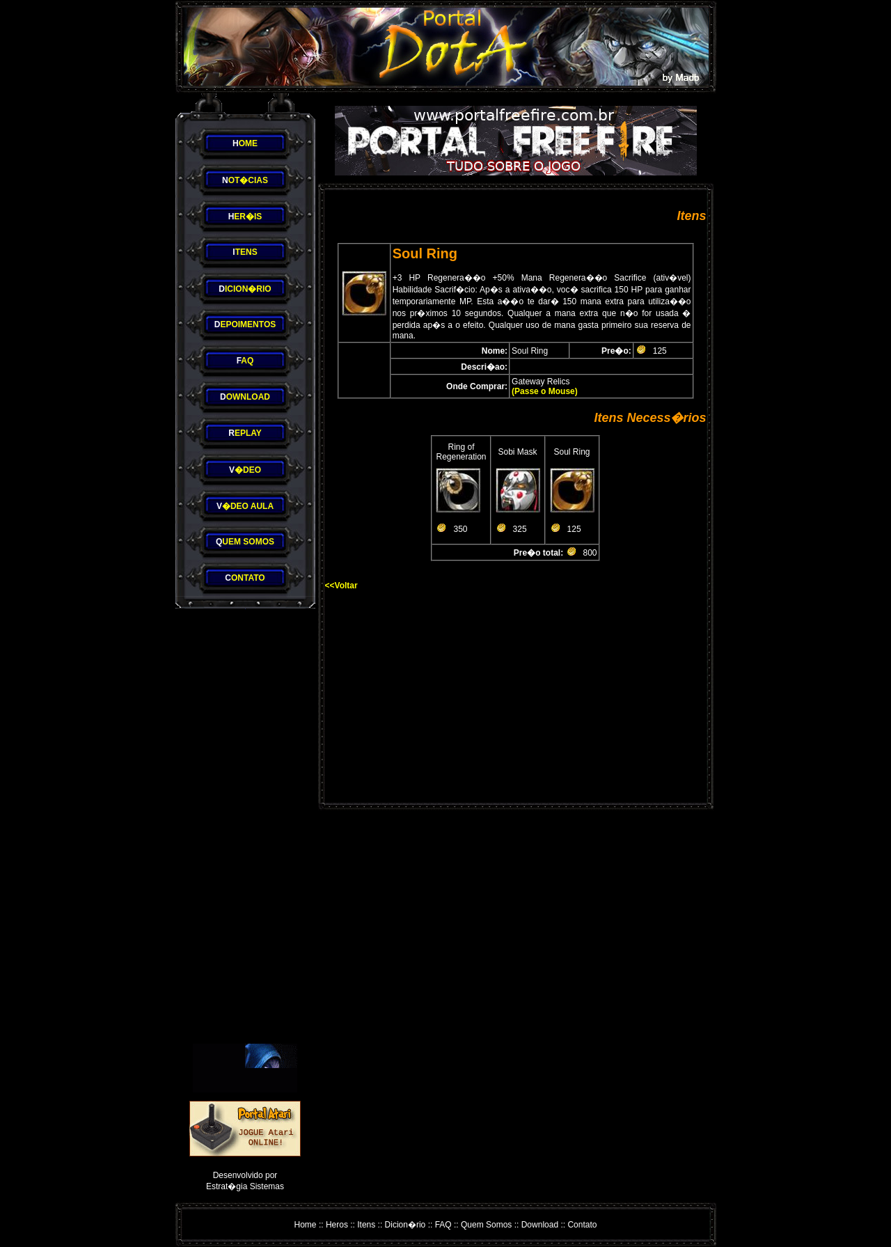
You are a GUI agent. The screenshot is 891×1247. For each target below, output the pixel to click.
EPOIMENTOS (245, 324)
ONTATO (245, 578)
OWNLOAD (245, 397)
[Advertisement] (245, 826)
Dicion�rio (405, 1225)
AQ (245, 361)
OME (245, 143)
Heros (337, 1225)
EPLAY (245, 433)
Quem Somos (486, 1225)
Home (305, 1225)
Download (539, 1225)
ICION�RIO (245, 289)
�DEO (245, 470)
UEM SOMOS (245, 542)
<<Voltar (341, 585)
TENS (244, 252)
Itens (366, 1225)
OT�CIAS (245, 180)
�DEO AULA (245, 506)
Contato (582, 1225)
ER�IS (245, 216)
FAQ (443, 1225)
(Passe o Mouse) (545, 391)
